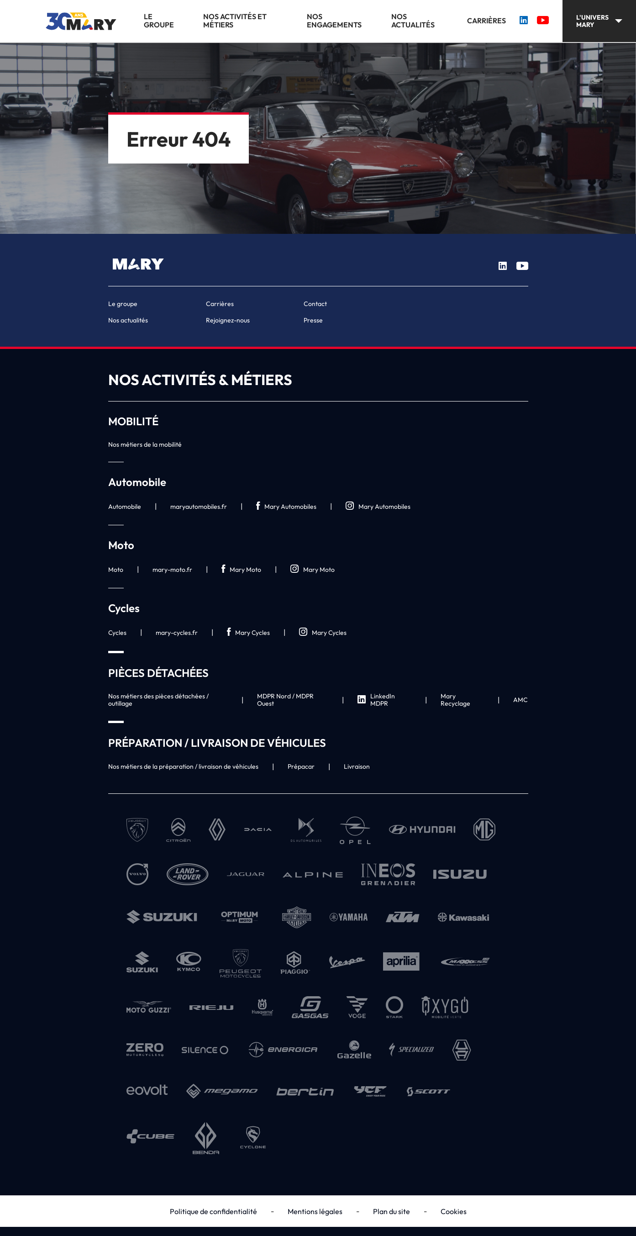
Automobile (124, 506)
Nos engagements (334, 20)
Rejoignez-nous (228, 320)
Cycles (117, 632)
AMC (520, 699)
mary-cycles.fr (177, 632)
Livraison (357, 766)
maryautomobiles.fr (198, 506)
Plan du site (391, 1211)
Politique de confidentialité (213, 1211)
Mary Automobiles (286, 506)
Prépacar (301, 766)
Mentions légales (315, 1211)
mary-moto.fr (172, 569)
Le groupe (159, 20)
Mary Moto (241, 569)
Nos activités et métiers (235, 20)
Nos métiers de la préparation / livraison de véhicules (183, 766)
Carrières (486, 20)
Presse (313, 320)
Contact (315, 303)
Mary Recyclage (455, 699)
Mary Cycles (248, 632)
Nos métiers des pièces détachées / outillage (158, 699)
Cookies (454, 1211)
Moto (115, 569)
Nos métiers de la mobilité (145, 444)
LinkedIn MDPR (376, 699)
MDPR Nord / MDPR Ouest (285, 699)
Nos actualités (413, 20)
